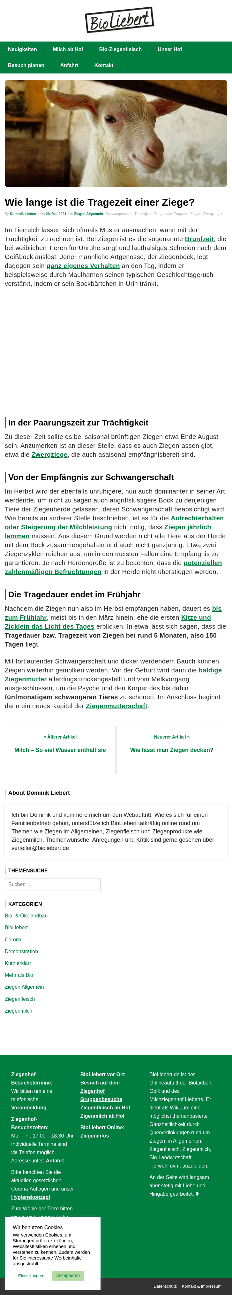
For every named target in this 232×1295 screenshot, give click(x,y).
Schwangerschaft (119, 214)
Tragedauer (163, 214)
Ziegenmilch (18, 1011)
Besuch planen (26, 65)
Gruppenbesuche (101, 1099)
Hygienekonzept (30, 1197)
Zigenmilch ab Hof (102, 1116)
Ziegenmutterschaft (116, 705)
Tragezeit (181, 214)
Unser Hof (170, 49)
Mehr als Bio (19, 975)
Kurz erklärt (18, 963)
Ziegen (196, 214)
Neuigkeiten (22, 49)
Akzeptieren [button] (68, 1275)
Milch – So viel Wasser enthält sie (60, 750)
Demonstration (21, 951)
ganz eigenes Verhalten (83, 265)
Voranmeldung (29, 1107)
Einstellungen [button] (30, 1275)
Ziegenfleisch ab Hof (105, 1107)
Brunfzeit (199, 238)
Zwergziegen (213, 214)
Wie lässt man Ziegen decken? (171, 750)
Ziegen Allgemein (88, 214)
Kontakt (104, 65)
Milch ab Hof (68, 49)
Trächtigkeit (143, 214)
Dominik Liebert (23, 214)
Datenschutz (164, 1286)
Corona (13, 939)
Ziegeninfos (94, 1135)
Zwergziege (50, 454)
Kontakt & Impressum (201, 1286)
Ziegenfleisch (20, 999)
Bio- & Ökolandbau (26, 915)
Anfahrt (69, 65)
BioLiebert (16, 927)
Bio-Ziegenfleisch (120, 49)
